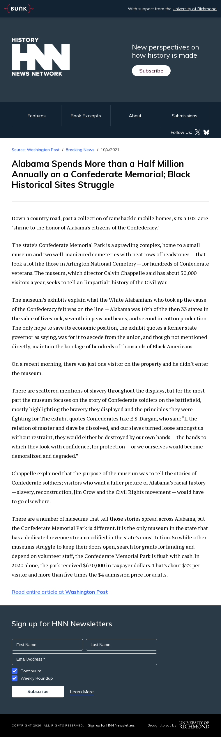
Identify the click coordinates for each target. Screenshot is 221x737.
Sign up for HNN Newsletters (111, 725)
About (135, 116)
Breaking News (80, 149)
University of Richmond (195, 8)
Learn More (82, 691)
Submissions (184, 116)
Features (36, 116)
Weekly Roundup (36, 678)
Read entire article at (60, 591)
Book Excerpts (85, 116)
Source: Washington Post (35, 149)
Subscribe (151, 70)
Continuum (30, 671)
